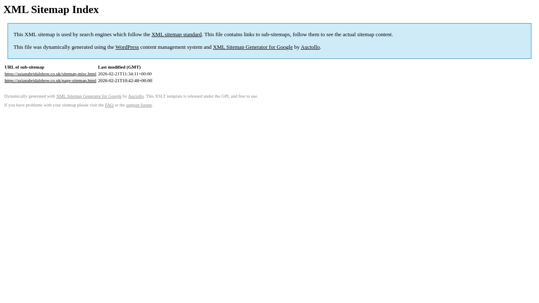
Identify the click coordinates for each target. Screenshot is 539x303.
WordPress (127, 47)
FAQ (109, 105)
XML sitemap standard (177, 34)
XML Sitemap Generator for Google (253, 47)
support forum (139, 105)
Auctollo (310, 47)
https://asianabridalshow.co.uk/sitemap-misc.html (50, 73)
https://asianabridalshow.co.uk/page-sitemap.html (50, 80)
